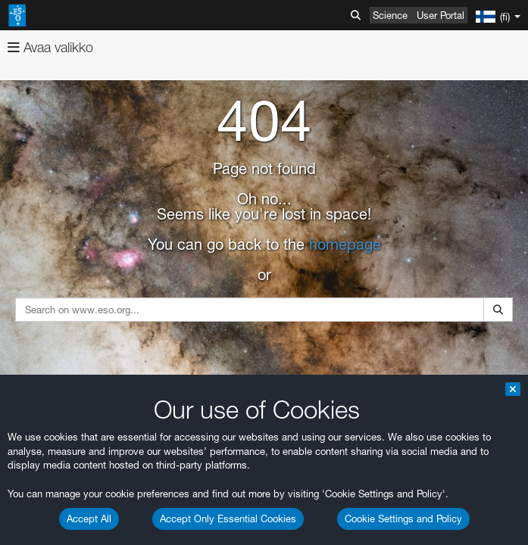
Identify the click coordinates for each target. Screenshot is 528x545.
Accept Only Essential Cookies (228, 518)
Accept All (89, 518)
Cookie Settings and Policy (403, 518)
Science (390, 15)
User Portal (440, 15)
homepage (345, 244)
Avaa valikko (50, 47)
